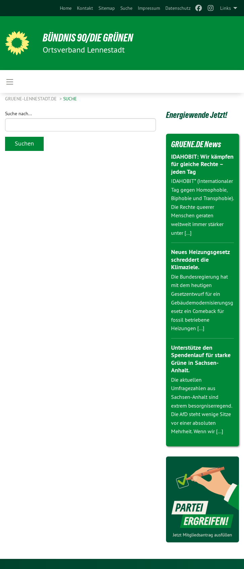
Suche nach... (18, 113)
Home (66, 8)
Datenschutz (178, 8)
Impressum (149, 8)
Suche (126, 8)
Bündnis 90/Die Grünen (88, 38)
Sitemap (106, 8)
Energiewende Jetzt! (196, 115)
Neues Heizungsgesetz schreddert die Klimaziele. (200, 259)
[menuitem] (66, 8)
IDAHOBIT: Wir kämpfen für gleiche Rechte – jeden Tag (202, 164)
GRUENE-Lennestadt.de (31, 99)
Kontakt (85, 8)
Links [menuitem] (225, 8)
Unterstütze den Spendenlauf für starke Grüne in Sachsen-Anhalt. (201, 359)
